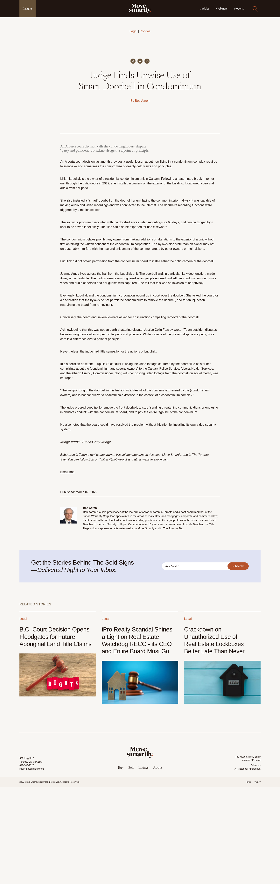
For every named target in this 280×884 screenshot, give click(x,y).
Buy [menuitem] (121, 865)
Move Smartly (171, 551)
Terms (248, 879)
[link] (140, 8)
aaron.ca (160, 556)
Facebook (243, 866)
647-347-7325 (26, 862)
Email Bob (67, 569)
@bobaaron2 (118, 556)
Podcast (256, 857)
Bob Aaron (142, 197)
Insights (27, 8)
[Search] (255, 8)
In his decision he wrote (76, 461)
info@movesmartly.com (31, 866)
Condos (145, 31)
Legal (133, 31)
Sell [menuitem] (131, 865)
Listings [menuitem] (143, 865)
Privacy (257, 879)
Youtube (246, 857)
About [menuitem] (157, 865)
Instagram (255, 866)
